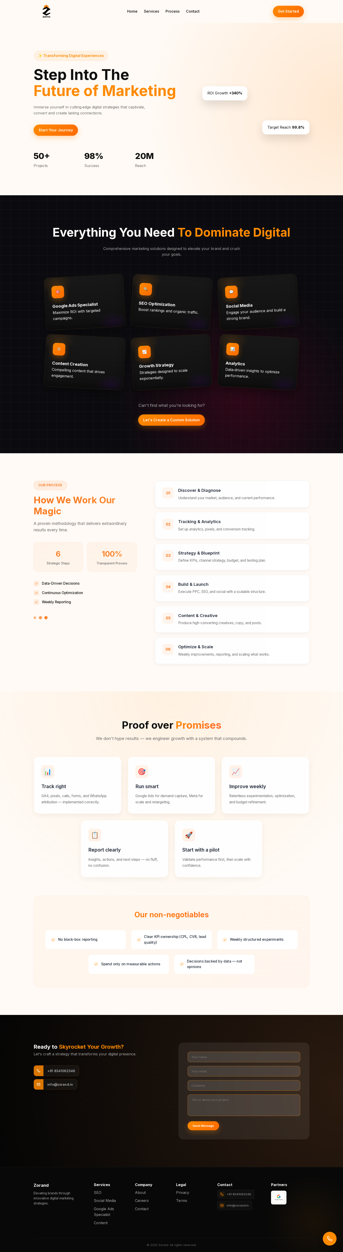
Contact (193, 11)
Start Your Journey (56, 130)
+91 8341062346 (235, 1194)
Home (132, 11)
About (140, 1192)
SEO (97, 1192)
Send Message (203, 1125)
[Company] (244, 1085)
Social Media (105, 1200)
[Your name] (244, 1057)
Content (101, 1223)
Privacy (182, 1192)
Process (173, 11)
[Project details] (244, 1105)
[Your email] (244, 1071)
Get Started (288, 11)
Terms (181, 1200)
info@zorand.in (234, 1205)
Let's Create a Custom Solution (171, 420)
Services (151, 11)
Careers (142, 1200)
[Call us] (330, 1239)
